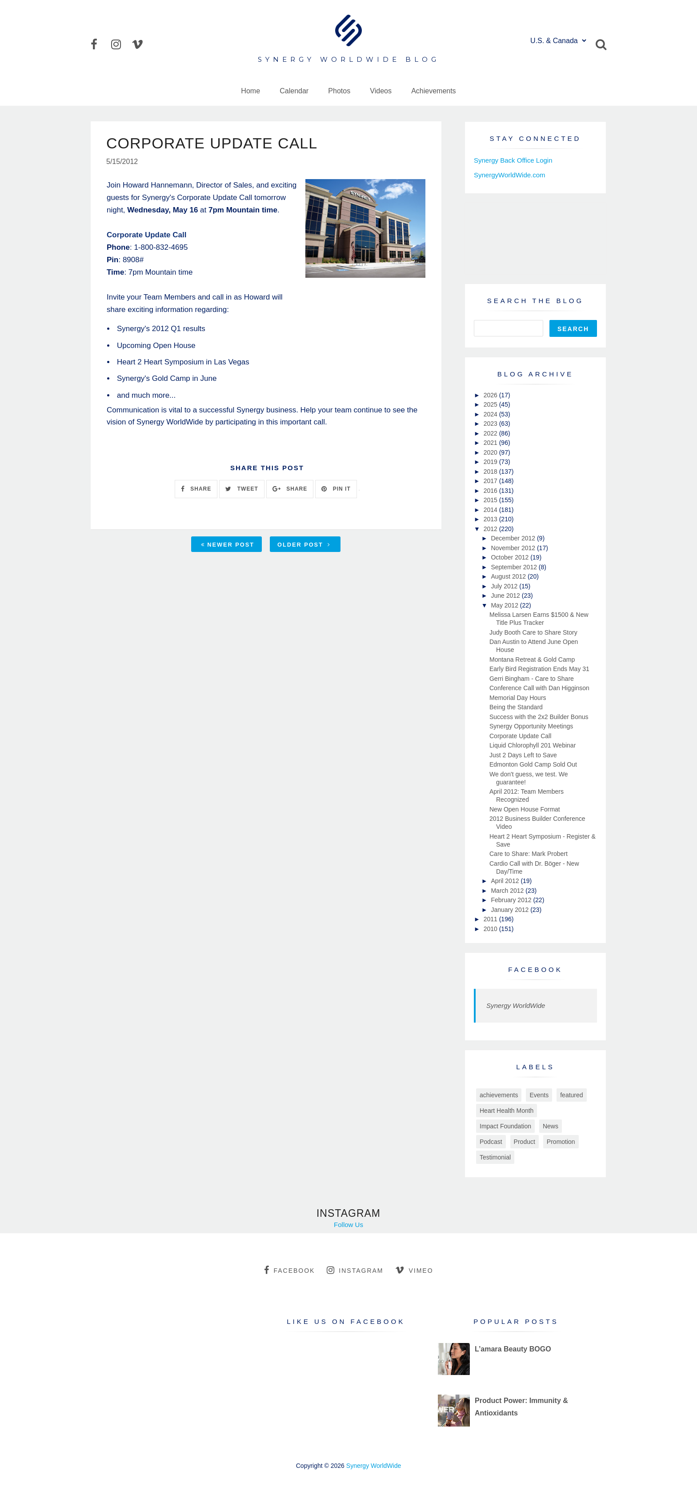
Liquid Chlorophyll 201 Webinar (532, 745)
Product (524, 1141)
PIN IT (335, 489)
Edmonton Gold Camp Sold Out (533, 764)
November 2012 (514, 548)
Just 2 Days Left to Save (523, 755)
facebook (289, 1270)
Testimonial (495, 1157)
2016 (491, 490)
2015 (491, 500)
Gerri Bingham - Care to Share (531, 678)
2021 (491, 442)
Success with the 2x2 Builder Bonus (539, 716)
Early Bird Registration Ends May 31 (539, 668)
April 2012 (506, 880)
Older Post (304, 544)
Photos (339, 91)
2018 (491, 471)
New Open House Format (524, 809)
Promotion (561, 1141)
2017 (491, 480)
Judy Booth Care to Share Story (533, 632)
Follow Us (348, 1224)
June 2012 (506, 595)
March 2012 (508, 890)
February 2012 (512, 899)
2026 (491, 395)
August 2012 (509, 576)
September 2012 (514, 567)
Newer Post (227, 544)
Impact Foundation (505, 1126)
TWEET (241, 489)
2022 (491, 433)
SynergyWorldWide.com (509, 175)
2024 (491, 414)
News (550, 1126)
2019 (491, 461)
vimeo (414, 1270)
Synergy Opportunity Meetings (531, 726)
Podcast (491, 1141)
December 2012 (514, 538)
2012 (491, 528)
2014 (491, 509)
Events (539, 1095)
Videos (381, 91)
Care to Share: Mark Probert (528, 853)
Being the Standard (516, 707)
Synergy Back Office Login (513, 160)
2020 (491, 452)
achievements (499, 1095)
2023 (491, 423)
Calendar (294, 91)
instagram (355, 1270)
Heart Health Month (506, 1110)
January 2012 (510, 909)
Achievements (433, 91)
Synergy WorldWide (515, 1005)
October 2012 (510, 557)
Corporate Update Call (520, 736)
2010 (491, 928)
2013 (491, 519)
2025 (491, 404)
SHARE (196, 489)
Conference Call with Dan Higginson (539, 688)
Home (250, 91)
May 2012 (505, 605)
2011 (491, 919)
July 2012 (505, 586)
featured (571, 1095)
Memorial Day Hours (517, 697)
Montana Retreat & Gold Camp (532, 659)
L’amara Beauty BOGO (513, 1349)
